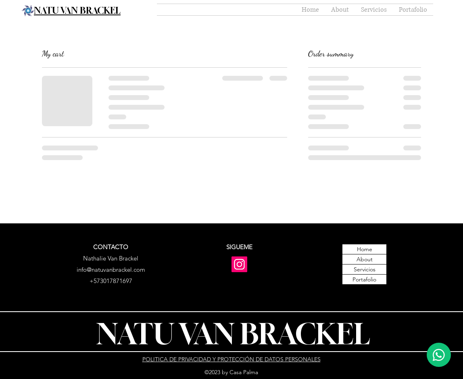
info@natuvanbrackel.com (111, 269)
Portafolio (364, 279)
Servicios (364, 269)
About (365, 259)
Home (364, 249)
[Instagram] (239, 264)
